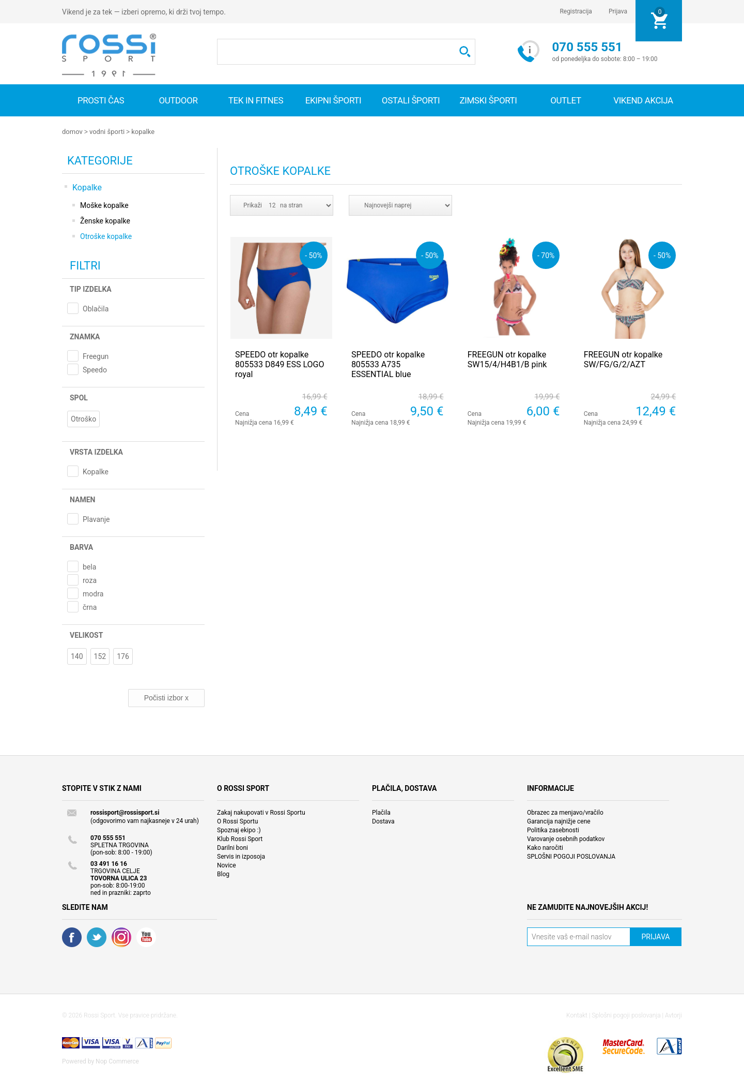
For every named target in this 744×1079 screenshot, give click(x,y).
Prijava (618, 11)
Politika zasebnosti (553, 829)
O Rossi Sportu (237, 821)
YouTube (146, 937)
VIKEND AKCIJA (643, 100)
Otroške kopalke (106, 236)
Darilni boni (232, 847)
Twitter (96, 937)
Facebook (72, 937)
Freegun (96, 356)
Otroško (83, 418)
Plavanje (96, 519)
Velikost (86, 635)
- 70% (545, 255)
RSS (121, 937)
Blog (223, 873)
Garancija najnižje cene (559, 821)
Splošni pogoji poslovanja (626, 1014)
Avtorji (673, 1014)
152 (100, 656)
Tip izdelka (91, 288)
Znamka (85, 336)
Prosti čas (101, 100)
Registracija (576, 11)
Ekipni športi (333, 100)
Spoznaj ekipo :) (239, 829)
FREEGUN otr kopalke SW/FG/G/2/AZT (623, 359)
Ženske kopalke (105, 220)
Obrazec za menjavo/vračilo (565, 812)
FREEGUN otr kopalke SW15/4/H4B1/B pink (507, 359)
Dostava (383, 821)
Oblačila (96, 308)
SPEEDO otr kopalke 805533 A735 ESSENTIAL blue (388, 364)
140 (77, 656)
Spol (79, 397)
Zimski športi (488, 100)
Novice (226, 864)
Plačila (381, 812)
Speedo (95, 369)
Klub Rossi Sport (239, 838)
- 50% (313, 255)
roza (90, 580)
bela (89, 566)
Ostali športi (411, 100)
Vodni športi (107, 132)
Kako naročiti (545, 847)
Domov (72, 132)
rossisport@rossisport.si (124, 812)
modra (93, 593)
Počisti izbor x (166, 697)
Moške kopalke (104, 205)
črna (90, 607)
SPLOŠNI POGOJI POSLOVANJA (571, 856)
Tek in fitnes (255, 100)
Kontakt (576, 1014)
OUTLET (565, 100)
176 (123, 656)
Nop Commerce (117, 1061)
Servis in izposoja (241, 856)
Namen (82, 499)
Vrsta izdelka (96, 451)
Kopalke (142, 132)
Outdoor (178, 100)
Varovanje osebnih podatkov (566, 838)
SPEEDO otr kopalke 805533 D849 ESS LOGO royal (279, 364)
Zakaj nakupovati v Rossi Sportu (261, 812)
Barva (81, 547)
